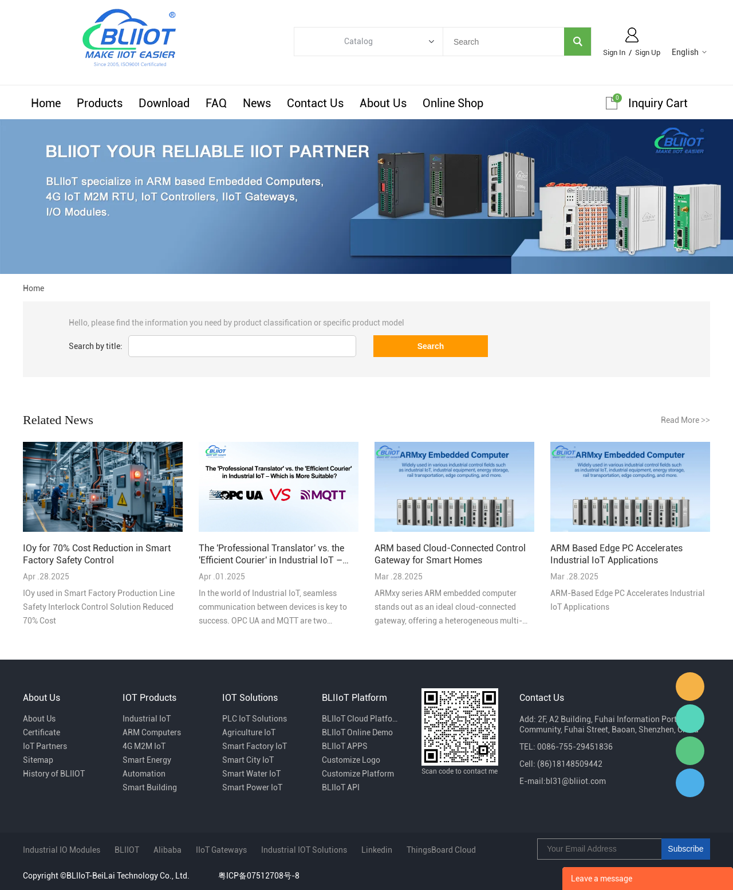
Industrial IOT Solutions (304, 849)
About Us (383, 103)
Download (164, 103)
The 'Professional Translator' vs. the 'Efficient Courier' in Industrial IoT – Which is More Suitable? (271, 554)
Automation (144, 773)
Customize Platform (358, 773)
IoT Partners (45, 746)
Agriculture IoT (248, 732)
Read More (685, 420)
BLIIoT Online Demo (357, 732)
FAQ (216, 103)
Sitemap (38, 759)
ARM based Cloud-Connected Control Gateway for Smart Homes (450, 554)
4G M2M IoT (144, 746)
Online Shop (453, 103)
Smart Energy (147, 759)
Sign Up (647, 52)
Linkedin (376, 849)
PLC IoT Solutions (254, 718)
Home (46, 103)
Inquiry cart (658, 103)
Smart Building (150, 787)
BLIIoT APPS (345, 746)
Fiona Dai (690, 686)
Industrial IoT (147, 718)
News (257, 103)
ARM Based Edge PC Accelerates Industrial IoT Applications (616, 554)
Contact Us (315, 103)
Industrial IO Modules (61, 849)
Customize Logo (351, 759)
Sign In (614, 52)
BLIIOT (127, 849)
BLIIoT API (341, 787)
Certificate (41, 732)
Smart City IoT (248, 759)
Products (100, 103)
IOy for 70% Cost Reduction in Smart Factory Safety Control (97, 554)
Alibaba (167, 849)
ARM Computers (152, 732)
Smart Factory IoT (254, 746)
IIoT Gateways (221, 849)
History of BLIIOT (54, 773)
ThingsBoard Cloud (441, 849)
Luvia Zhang (690, 718)
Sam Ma (690, 783)
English (685, 52)
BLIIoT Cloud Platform (360, 718)
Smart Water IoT (251, 773)
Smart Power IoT (252, 787)
